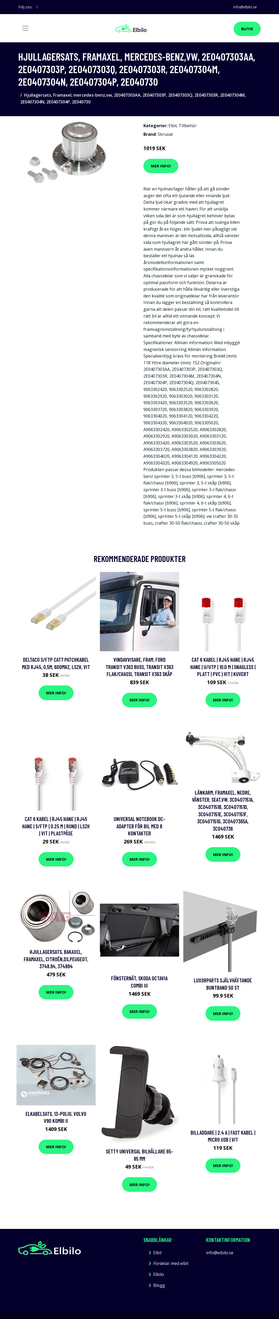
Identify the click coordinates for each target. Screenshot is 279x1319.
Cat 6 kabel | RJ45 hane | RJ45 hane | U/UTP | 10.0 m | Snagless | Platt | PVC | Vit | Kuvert (223, 666)
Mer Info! (161, 165)
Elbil (172, 125)
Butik (247, 28)
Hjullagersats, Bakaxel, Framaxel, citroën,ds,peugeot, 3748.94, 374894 (56, 958)
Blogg (159, 1285)
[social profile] (37, 7)
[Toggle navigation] (25, 28)
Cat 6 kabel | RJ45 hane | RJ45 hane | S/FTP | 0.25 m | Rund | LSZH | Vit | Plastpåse (56, 826)
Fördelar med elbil (170, 1263)
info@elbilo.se (245, 6)
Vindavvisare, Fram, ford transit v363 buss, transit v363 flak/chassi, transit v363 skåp (139, 666)
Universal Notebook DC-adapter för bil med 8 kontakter (139, 826)
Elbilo (158, 1274)
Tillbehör (188, 125)
